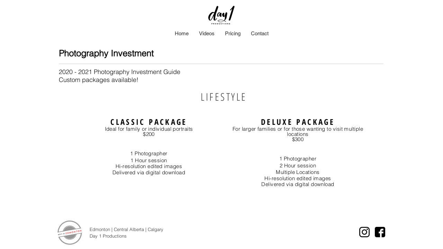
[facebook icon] (380, 232)
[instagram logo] (364, 232)
